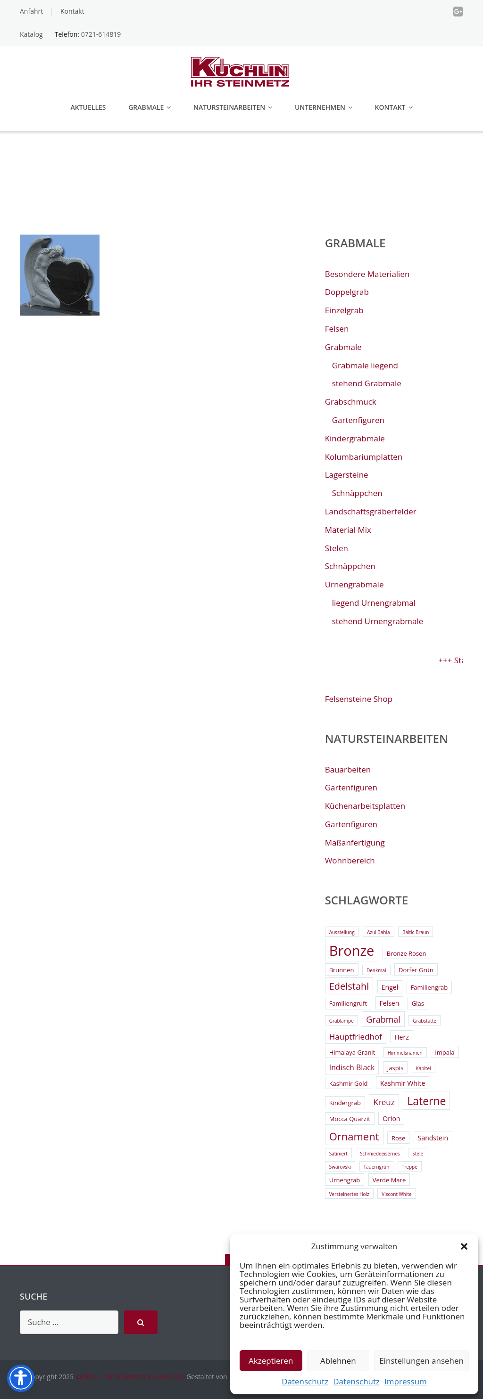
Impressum (405, 1381)
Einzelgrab (344, 310)
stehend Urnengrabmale (378, 621)
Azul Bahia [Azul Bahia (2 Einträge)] (378, 932)
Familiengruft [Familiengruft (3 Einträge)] (348, 1003)
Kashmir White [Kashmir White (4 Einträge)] (402, 1083)
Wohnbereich (350, 860)
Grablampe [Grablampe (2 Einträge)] (341, 1020)
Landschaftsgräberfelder (370, 511)
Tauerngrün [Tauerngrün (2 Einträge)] (377, 1166)
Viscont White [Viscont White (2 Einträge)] (396, 1194)
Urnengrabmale (354, 584)
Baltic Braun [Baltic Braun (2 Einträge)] (415, 932)
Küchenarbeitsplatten (365, 805)
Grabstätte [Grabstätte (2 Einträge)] (424, 1020)
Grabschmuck (350, 401)
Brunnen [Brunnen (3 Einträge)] (341, 970)
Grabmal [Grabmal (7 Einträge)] (383, 1019)
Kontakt (72, 11)
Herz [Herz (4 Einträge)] (401, 1037)
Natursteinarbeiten (229, 107)
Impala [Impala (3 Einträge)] (444, 1052)
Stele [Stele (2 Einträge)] (417, 1153)
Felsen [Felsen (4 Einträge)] (390, 1003)
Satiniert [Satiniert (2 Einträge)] (338, 1153)
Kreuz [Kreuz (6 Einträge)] (383, 1102)
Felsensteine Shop (358, 698)
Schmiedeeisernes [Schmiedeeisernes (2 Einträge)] (380, 1153)
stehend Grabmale (366, 383)
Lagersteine (346, 474)
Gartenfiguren (358, 420)
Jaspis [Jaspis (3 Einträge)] (395, 1068)
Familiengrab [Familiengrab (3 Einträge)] (429, 987)
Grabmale (146, 107)
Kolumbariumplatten (364, 456)
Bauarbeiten (348, 769)
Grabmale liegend (365, 365)
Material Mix (348, 529)
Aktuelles (88, 107)
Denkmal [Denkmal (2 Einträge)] (376, 970)
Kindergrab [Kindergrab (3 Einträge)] (345, 1102)
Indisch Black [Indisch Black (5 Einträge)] (352, 1067)
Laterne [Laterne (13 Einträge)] (426, 1100)
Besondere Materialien (367, 273)
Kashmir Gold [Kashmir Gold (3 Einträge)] (348, 1083)
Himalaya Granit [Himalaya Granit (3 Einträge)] (352, 1052)
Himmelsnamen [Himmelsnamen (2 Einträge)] (405, 1052)
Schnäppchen (357, 493)
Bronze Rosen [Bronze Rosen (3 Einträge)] (406, 953)
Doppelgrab (347, 291)
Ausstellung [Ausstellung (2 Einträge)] (342, 932)
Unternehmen (320, 107)
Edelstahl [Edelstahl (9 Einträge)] (349, 986)
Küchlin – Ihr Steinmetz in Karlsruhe (130, 1376)
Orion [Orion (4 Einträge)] (391, 1118)
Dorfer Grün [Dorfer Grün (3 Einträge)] (416, 970)
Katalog (31, 34)
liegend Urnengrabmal (374, 602)
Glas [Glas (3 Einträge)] (418, 1003)
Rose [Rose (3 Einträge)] (398, 1138)
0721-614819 (101, 34)
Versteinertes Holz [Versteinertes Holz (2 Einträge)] (349, 1194)
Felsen (337, 328)
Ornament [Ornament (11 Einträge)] (354, 1136)
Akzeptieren (271, 1360)
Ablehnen (338, 1360)
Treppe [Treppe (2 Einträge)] (409, 1166)
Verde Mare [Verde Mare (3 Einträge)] (389, 1180)
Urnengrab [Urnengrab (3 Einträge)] (344, 1180)
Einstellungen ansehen (421, 1360)
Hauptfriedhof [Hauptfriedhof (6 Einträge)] (355, 1036)
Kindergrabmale (355, 438)
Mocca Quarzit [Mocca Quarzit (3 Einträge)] (349, 1118)
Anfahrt (31, 11)
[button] (464, 1246)
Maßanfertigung (355, 842)
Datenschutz (305, 1381)
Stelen (336, 548)
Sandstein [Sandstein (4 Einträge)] (433, 1137)
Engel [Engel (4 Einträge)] (390, 987)
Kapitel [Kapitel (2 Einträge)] (423, 1068)
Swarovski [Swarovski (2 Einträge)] (340, 1166)
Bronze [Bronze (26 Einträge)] (352, 950)
